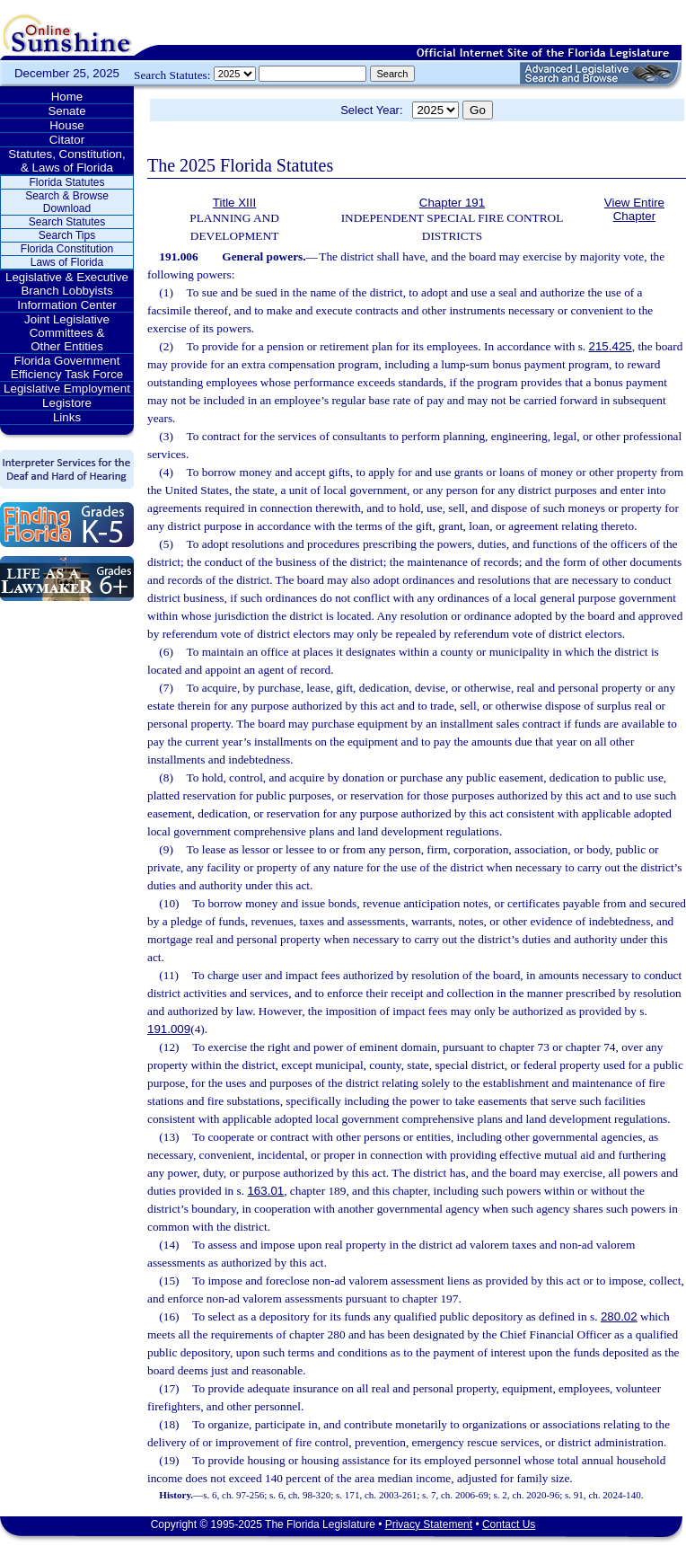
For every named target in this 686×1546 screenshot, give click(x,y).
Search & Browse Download (67, 202)
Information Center (66, 305)
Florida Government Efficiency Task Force (67, 367)
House (66, 125)
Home (67, 96)
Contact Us (508, 1524)
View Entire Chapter (634, 209)
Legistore (67, 403)
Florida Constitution (67, 249)
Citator (66, 139)
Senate (66, 111)
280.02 (619, 1316)
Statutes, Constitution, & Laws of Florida (66, 160)
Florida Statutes (66, 182)
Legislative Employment (67, 388)
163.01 (265, 1190)
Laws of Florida (67, 262)
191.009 (168, 1029)
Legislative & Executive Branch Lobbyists (66, 283)
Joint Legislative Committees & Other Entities (67, 333)
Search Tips (67, 235)
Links (67, 417)
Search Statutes (67, 222)
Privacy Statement (428, 1524)
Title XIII (234, 202)
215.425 (610, 346)
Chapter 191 (452, 202)
